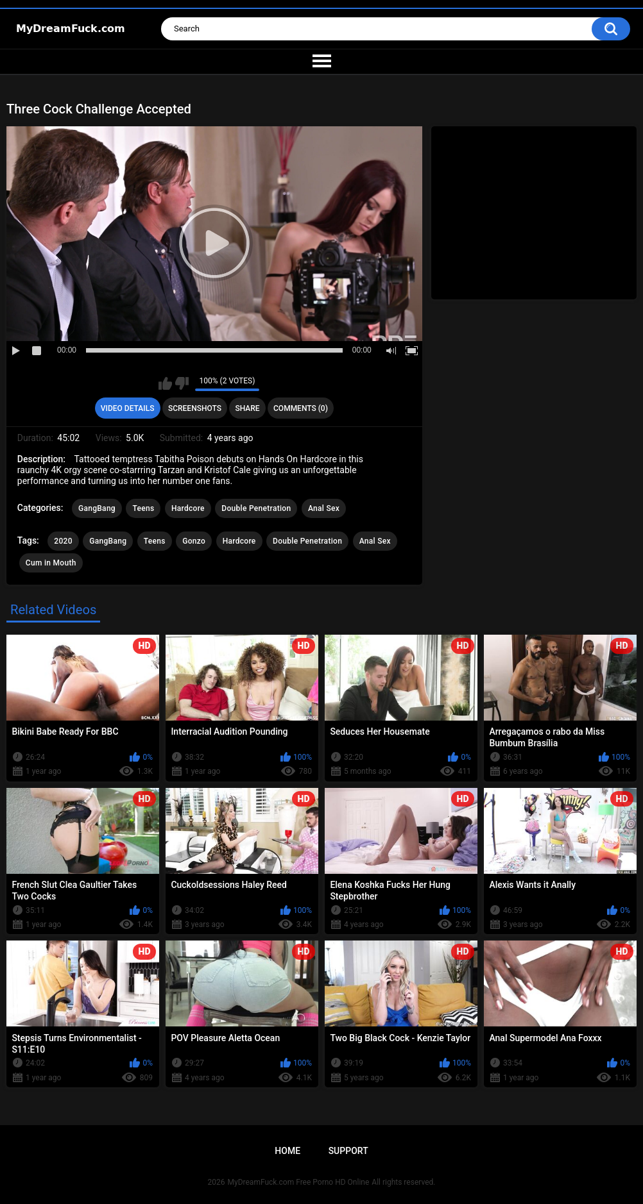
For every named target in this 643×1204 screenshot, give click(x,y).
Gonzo (193, 541)
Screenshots (194, 408)
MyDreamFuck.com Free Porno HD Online (299, 1182)
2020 (63, 541)
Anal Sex (323, 508)
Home (287, 1151)
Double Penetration (256, 508)
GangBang (97, 508)
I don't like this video (182, 383)
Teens (143, 508)
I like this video (165, 383)
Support (348, 1151)
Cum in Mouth (51, 562)
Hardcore (188, 508)
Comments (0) (300, 408)
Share (247, 408)
